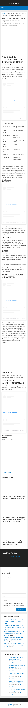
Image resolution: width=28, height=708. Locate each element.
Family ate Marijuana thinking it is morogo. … (17, 690)
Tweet (5, 472)
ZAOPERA (14, 3)
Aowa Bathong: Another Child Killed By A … (17, 666)
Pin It (9, 472)
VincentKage (16, 706)
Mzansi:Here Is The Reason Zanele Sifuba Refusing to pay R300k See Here (14, 621)
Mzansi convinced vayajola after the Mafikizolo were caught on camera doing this (14, 633)
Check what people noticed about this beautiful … (16, 682)
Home (3, 13)
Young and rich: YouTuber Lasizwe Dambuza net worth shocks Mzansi (13, 497)
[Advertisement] (14, 41)
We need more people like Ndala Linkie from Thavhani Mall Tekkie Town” (13, 639)
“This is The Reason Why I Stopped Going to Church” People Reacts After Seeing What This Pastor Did (14, 519)
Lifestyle (4, 25)
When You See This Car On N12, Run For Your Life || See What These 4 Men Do (14, 645)
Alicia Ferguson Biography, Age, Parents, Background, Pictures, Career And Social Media (12, 542)
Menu (2, 8)
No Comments (14, 25)
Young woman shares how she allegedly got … (16, 658)
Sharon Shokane (6, 23)
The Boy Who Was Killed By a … (16, 674)
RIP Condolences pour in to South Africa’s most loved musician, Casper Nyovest (14, 627)
